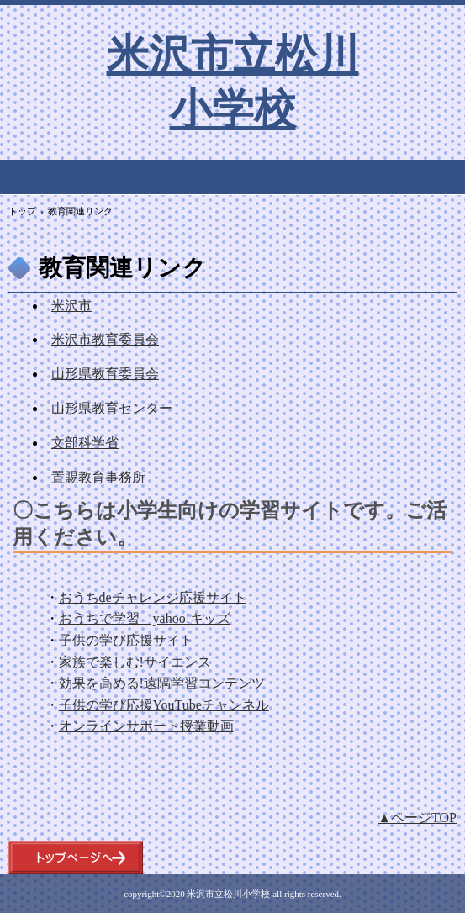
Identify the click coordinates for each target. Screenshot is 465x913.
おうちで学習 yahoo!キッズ (144, 618)
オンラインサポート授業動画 (146, 726)
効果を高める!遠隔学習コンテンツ (162, 683)
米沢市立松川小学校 (233, 81)
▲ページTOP (417, 817)
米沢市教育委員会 (105, 339)
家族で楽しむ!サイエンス (135, 662)
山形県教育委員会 (105, 374)
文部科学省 (85, 442)
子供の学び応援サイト (126, 640)
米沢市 (71, 305)
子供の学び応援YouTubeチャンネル (164, 705)
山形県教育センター (111, 408)
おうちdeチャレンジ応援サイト (152, 597)
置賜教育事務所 (98, 477)
